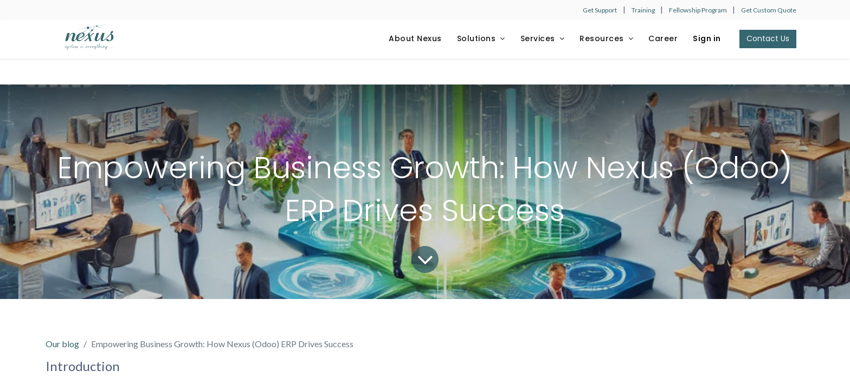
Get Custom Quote (768, 10)
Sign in (707, 38)
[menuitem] (415, 39)
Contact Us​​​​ (767, 38)
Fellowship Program (698, 10)
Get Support (600, 10)
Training (644, 10)
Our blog (62, 344)
